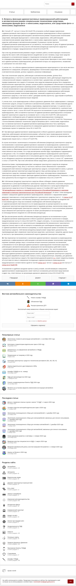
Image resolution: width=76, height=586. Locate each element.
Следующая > (62, 278)
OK (70, 581)
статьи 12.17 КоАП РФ (9, 265)
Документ (38, 278)
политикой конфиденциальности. (44, 582)
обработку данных (42, 321)
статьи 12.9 (42, 263)
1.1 (54, 258)
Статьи (12, 12)
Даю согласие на (38, 321)
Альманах (58, 12)
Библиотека (35, 12)
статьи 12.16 (57, 263)
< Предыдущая (13, 278)
